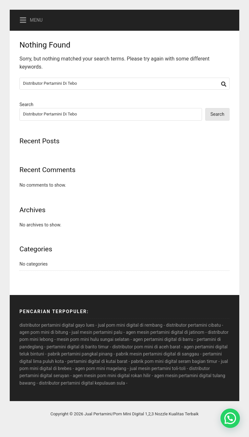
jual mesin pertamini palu (97, 332)
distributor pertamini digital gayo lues (56, 325)
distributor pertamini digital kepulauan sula (82, 383)
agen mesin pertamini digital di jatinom (165, 332)
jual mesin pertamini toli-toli (157, 368)
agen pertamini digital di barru (163, 339)
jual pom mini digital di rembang (130, 325)
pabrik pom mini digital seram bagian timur (174, 361)
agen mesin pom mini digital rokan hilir (111, 375)
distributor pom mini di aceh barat (146, 346)
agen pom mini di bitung (43, 332)
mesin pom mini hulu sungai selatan (93, 339)
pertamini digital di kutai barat (97, 361)
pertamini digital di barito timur (78, 346)
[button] (230, 418)
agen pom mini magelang (100, 368)
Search (26, 104)
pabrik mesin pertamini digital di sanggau (157, 353)
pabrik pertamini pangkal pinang (80, 353)
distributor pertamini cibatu (193, 325)
